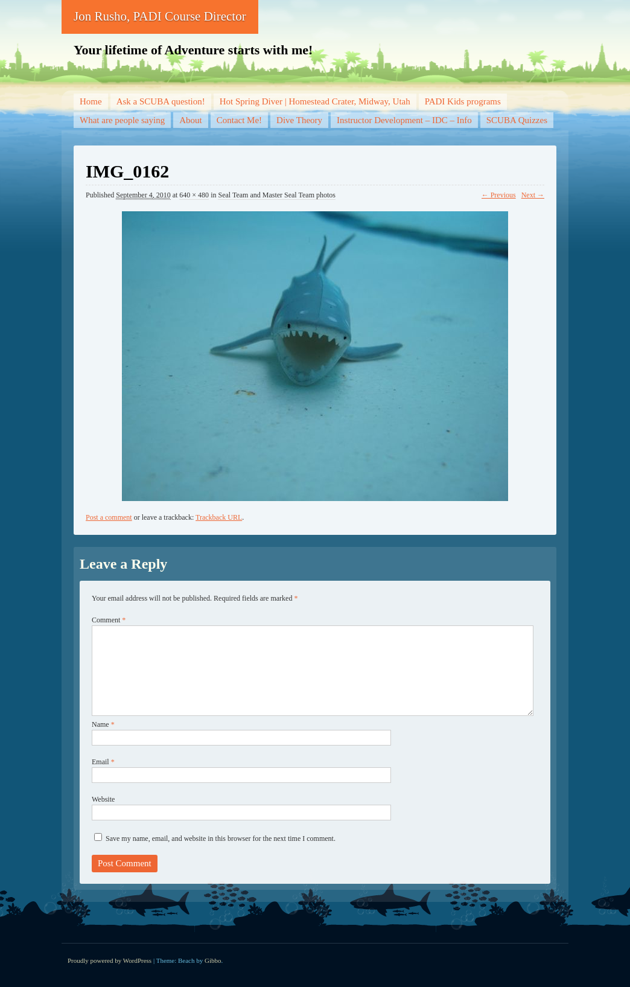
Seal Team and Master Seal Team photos (277, 195)
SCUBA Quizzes (516, 120)
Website (103, 799)
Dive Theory (299, 120)
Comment (109, 620)
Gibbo (213, 960)
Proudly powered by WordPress (109, 960)
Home (91, 101)
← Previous (499, 195)
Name (103, 724)
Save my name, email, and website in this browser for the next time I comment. (221, 838)
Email (103, 762)
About (190, 120)
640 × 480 (194, 195)
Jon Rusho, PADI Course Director (160, 16)
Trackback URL (219, 517)
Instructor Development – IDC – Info (404, 120)
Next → (532, 195)
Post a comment (109, 517)
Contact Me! (239, 120)
